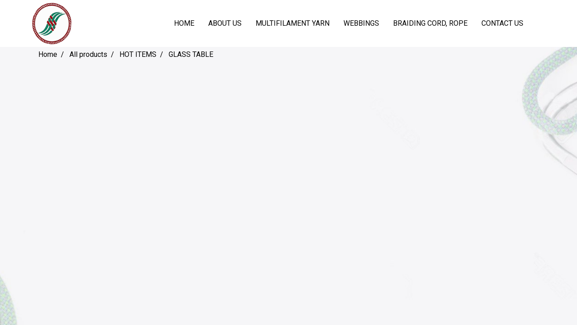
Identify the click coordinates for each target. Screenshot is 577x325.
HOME (184, 23)
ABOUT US (225, 23)
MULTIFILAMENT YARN (293, 23)
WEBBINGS (361, 23)
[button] (538, 23)
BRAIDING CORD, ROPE (430, 23)
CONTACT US (502, 23)
